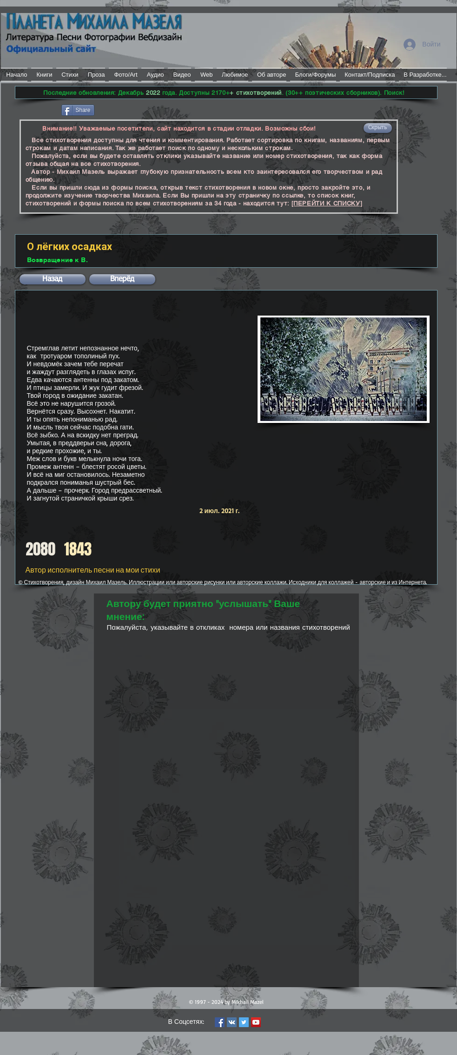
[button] (378, 128)
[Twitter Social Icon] (244, 1022)
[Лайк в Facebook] (37, 109)
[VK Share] (124, 109)
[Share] (77, 110)
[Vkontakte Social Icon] (232, 1022)
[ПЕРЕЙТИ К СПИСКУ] (327, 203)
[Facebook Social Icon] (220, 1022)
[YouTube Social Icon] (256, 1022)
